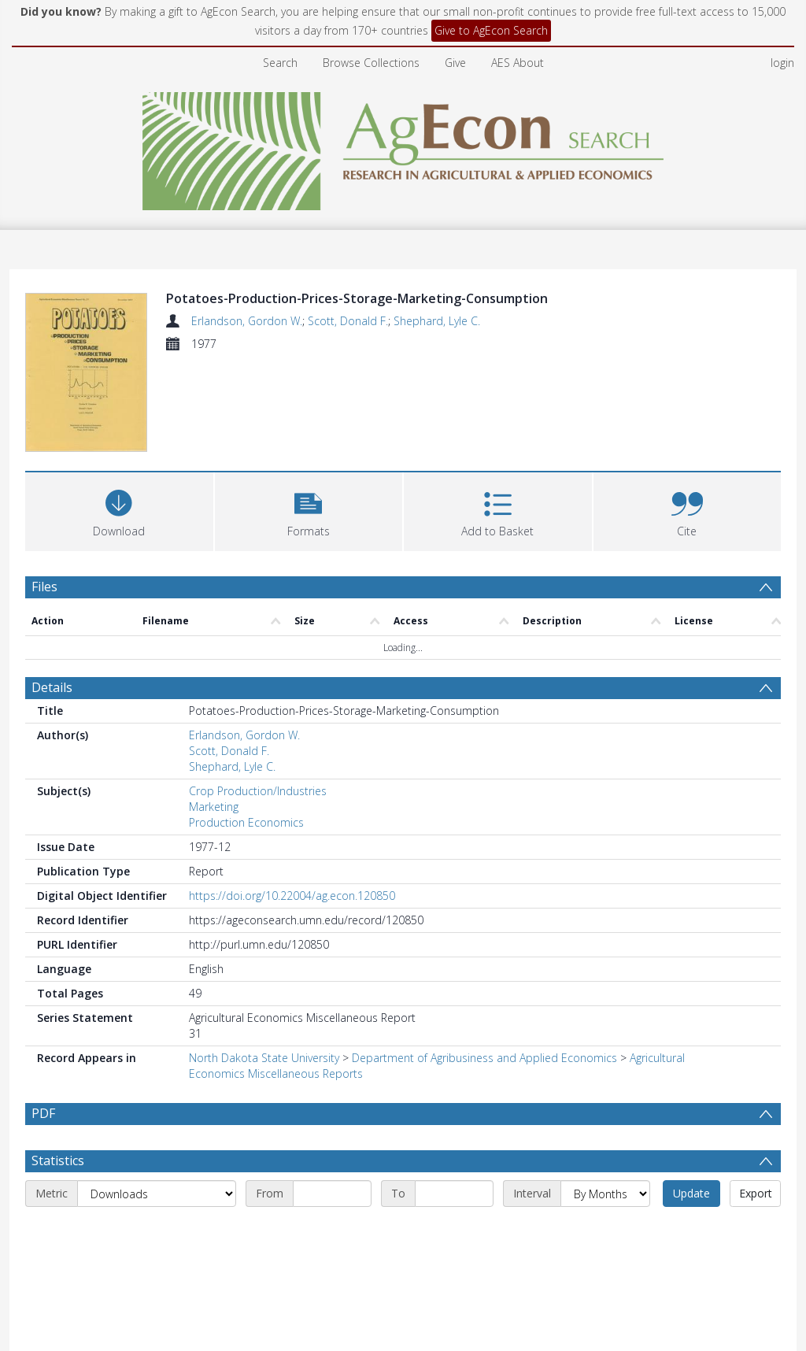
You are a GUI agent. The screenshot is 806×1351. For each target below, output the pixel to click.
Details (51, 592)
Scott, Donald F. (348, 320)
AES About (517, 62)
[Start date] (332, 1136)
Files (44, 491)
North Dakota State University (264, 963)
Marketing (213, 712)
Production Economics (246, 727)
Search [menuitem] (280, 62)
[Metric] (156, 1136)
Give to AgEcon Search (491, 30)
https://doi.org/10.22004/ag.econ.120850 (292, 801)
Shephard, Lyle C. (437, 320)
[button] (309, 414)
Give (455, 62)
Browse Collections (371, 62)
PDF (43, 1018)
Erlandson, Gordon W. (246, 320)
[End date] (454, 1136)
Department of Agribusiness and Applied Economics (484, 963)
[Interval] (605, 1136)
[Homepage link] (403, 146)
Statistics (57, 1103)
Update (691, 1135)
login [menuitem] (782, 62)
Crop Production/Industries (258, 696)
